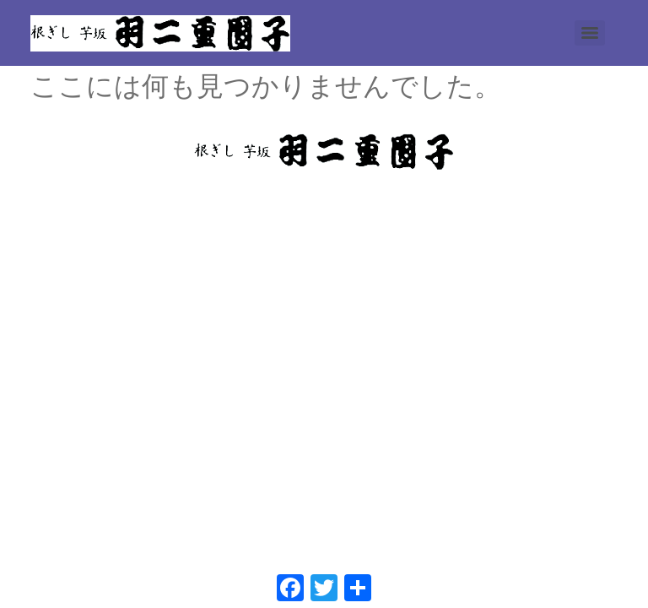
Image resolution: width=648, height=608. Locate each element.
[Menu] (590, 33)
